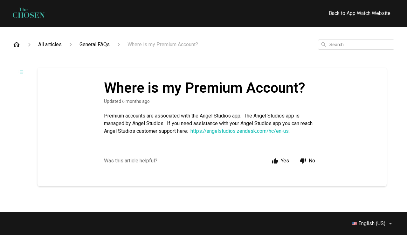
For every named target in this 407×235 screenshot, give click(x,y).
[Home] (16, 44)
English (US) (373, 223)
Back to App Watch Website (359, 13)
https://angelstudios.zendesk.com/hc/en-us (239, 131)
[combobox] (356, 44)
